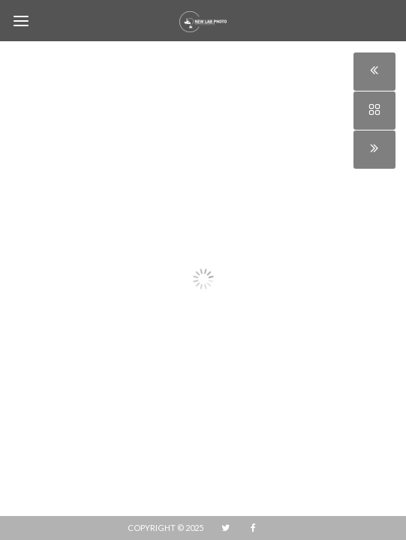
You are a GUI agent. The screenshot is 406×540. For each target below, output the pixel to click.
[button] (28, 267)
